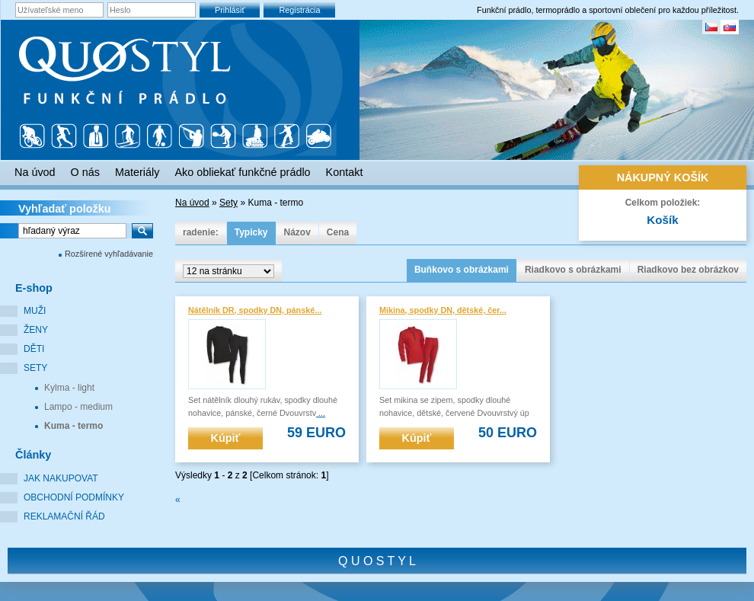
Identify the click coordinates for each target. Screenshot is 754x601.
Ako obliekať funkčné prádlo (242, 172)
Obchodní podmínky (74, 497)
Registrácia (299, 9)
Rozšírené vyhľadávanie (109, 253)
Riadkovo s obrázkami (573, 269)
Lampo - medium (78, 406)
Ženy (36, 329)
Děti (34, 349)
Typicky (251, 232)
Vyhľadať (64, 209)
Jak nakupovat (61, 478)
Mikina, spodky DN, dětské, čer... (442, 310)
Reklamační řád (64, 516)
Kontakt (344, 172)
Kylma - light (69, 387)
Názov (297, 232)
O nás (85, 172)
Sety (35, 368)
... (320, 412)
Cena (338, 232)
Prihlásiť (229, 9)
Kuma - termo (73, 425)
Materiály (137, 172)
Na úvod (192, 202)
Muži (35, 310)
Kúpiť (226, 438)
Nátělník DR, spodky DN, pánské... (254, 310)
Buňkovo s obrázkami (461, 269)
